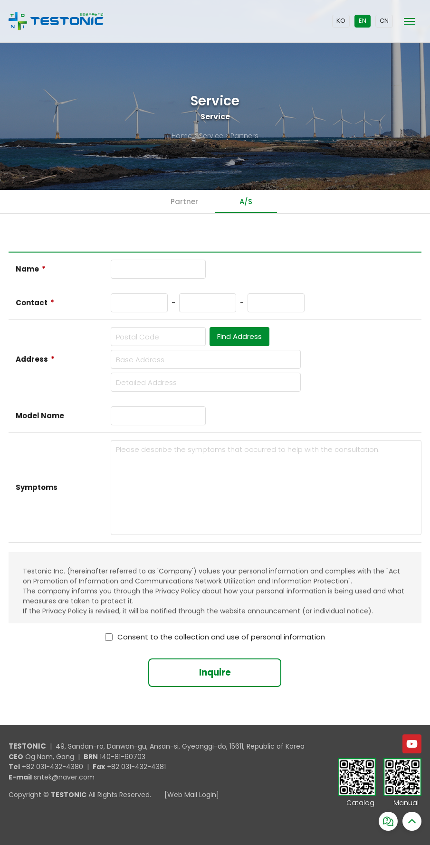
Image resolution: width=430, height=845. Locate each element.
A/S (245, 202)
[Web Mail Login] (191, 794)
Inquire (215, 672)
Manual (406, 803)
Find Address (239, 336)
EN (362, 20)
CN (384, 20)
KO (340, 20)
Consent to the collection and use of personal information (221, 637)
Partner (184, 202)
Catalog (360, 803)
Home (182, 136)
